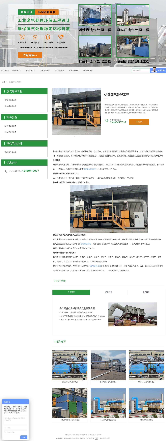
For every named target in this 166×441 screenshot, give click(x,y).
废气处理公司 (95, 266)
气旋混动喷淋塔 (89, 169)
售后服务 (146, 292)
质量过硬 (108, 292)
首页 (3, 82)
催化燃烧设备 (85, 244)
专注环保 (71, 292)
